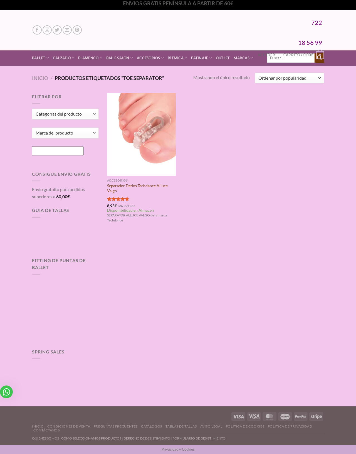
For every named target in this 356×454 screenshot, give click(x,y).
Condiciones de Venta (68, 426)
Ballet (40, 57)
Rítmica (177, 57)
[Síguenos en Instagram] (47, 30)
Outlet (223, 58)
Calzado (63, 57)
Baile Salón (119, 57)
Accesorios (150, 57)
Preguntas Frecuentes (116, 426)
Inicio (40, 78)
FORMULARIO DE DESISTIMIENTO (199, 438)
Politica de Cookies (245, 426)
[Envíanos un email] (67, 30)
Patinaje (201, 57)
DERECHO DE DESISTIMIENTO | (147, 438)
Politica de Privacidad (290, 426)
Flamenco (90, 57)
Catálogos (151, 426)
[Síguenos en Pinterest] (77, 30)
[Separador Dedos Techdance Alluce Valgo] (141, 134)
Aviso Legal (211, 426)
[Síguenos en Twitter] (57, 30)
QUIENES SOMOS (45, 438)
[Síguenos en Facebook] (37, 30)
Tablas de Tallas (181, 426)
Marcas (243, 57)
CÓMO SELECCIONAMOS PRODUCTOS (91, 438)
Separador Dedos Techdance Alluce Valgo (137, 188)
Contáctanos (46, 430)
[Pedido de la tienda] (289, 78)
